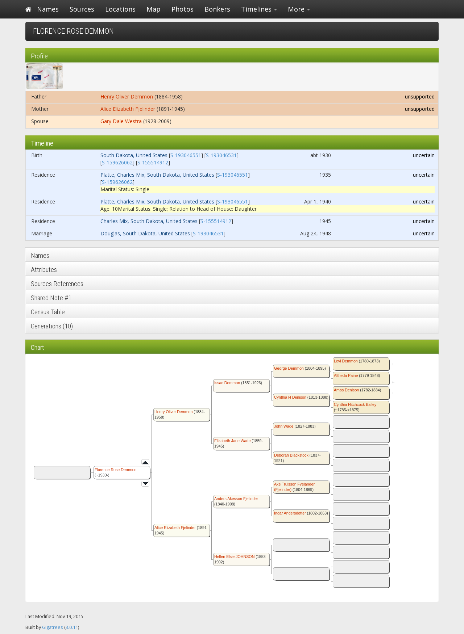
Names (48, 9)
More (299, 9)
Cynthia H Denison (290, 397)
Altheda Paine (346, 375)
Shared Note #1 (51, 298)
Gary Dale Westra (121, 121)
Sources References (57, 284)
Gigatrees (52, 627)
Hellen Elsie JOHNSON (234, 556)
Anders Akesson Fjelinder (236, 498)
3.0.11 (72, 627)
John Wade (284, 426)
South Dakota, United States (133, 155)
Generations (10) (52, 326)
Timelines (259, 9)
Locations (120, 9)
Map (153, 9)
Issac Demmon (227, 383)
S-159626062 (117, 162)
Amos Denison (346, 390)
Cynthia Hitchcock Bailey (355, 404)
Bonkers (217, 9)
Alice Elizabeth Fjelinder (127, 108)
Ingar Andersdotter (290, 513)
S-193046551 (185, 155)
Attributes (44, 269)
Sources (82, 9)
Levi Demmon (346, 361)
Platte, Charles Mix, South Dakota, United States (157, 174)
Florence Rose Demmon (116, 469)
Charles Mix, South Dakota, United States (149, 221)
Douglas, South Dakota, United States (145, 233)
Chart (37, 347)
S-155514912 (152, 162)
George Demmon (289, 368)
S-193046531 (221, 155)
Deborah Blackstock (291, 455)
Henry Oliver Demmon (126, 96)
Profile (39, 56)
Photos (182, 9)
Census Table (48, 312)
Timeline (42, 143)
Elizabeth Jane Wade (232, 440)
